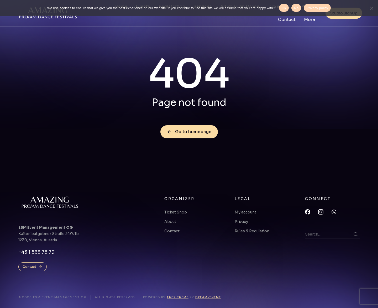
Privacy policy (317, 8)
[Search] (356, 234)
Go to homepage (189, 131)
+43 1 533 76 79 (36, 252)
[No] (371, 8)
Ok (284, 8)
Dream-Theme (208, 297)
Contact (33, 267)
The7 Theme (177, 297)
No (296, 8)
